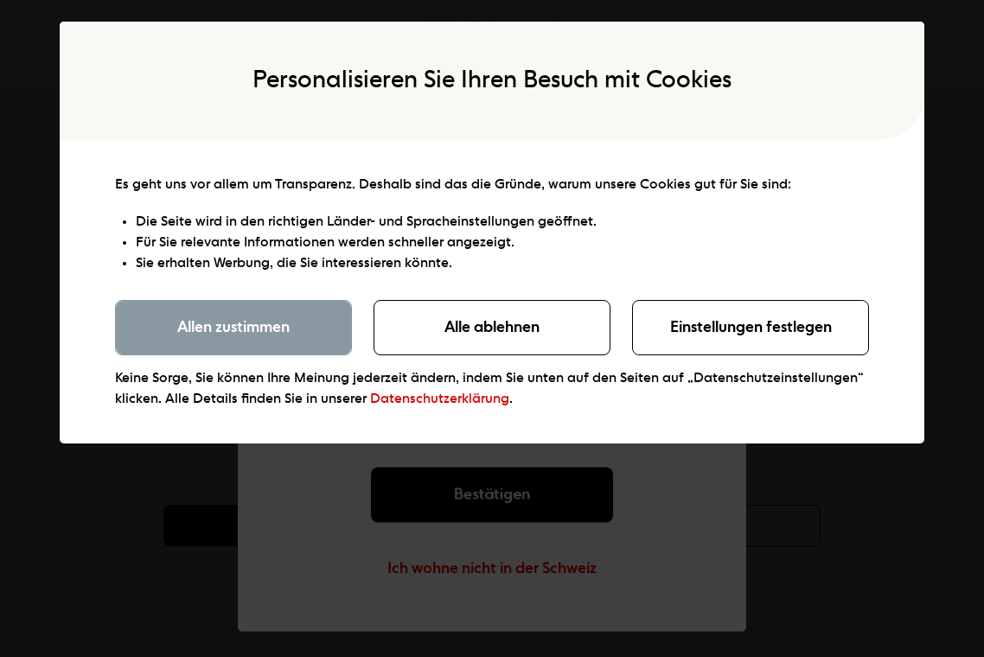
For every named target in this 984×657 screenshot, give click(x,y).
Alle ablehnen (492, 327)
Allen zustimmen (233, 327)
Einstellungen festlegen (751, 327)
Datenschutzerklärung (439, 399)
